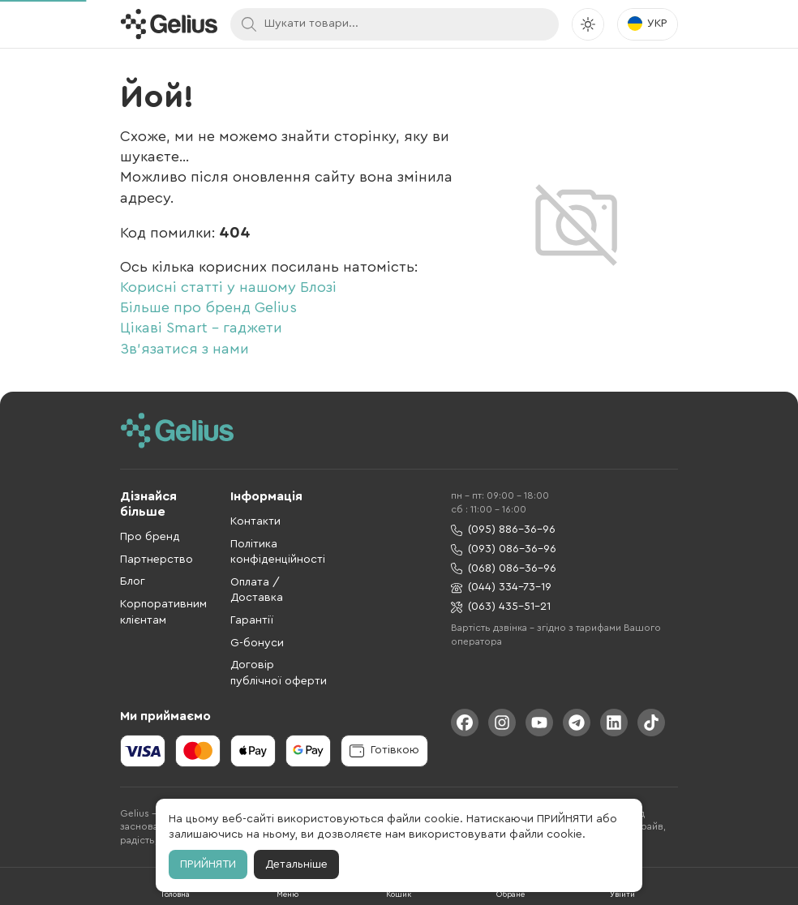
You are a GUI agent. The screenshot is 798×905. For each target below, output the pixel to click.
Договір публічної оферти (278, 673)
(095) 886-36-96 (503, 530)
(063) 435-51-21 (501, 607)
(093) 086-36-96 (503, 549)
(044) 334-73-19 (501, 587)
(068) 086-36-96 (503, 569)
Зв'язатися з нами (184, 348)
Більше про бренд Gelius (208, 307)
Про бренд (150, 537)
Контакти (255, 521)
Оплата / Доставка (256, 590)
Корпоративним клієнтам (163, 612)
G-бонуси (257, 643)
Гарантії (251, 620)
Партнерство (156, 559)
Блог (132, 581)
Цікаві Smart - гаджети (201, 327)
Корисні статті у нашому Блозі (228, 287)
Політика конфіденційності (277, 552)
